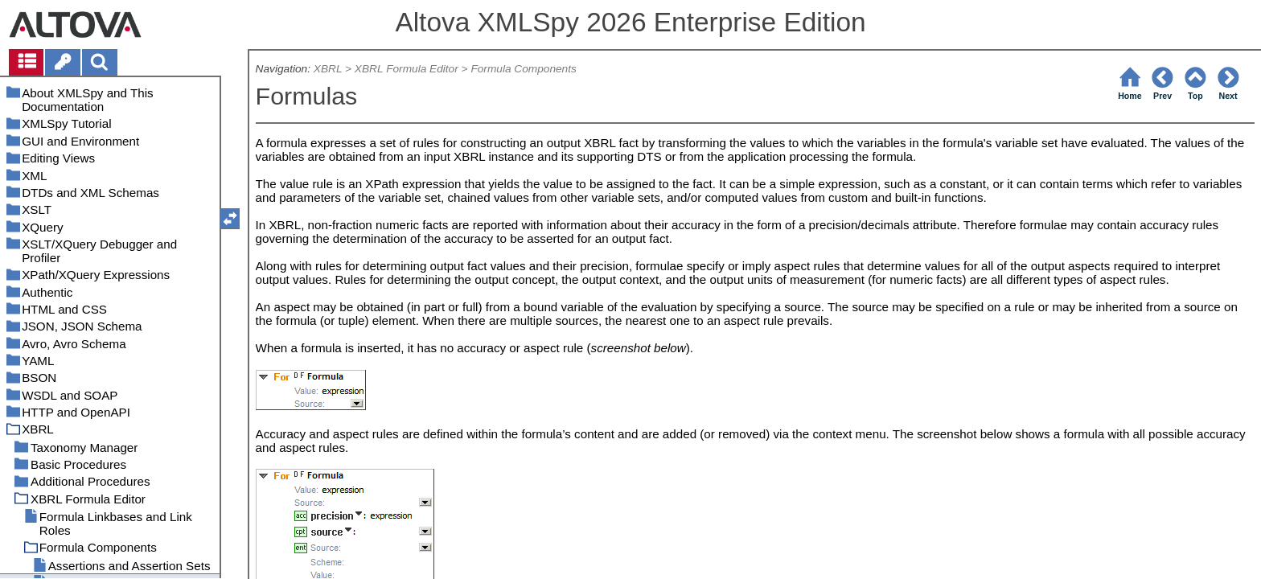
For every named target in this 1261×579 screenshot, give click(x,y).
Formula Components (523, 69)
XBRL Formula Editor (406, 69)
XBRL (328, 69)
